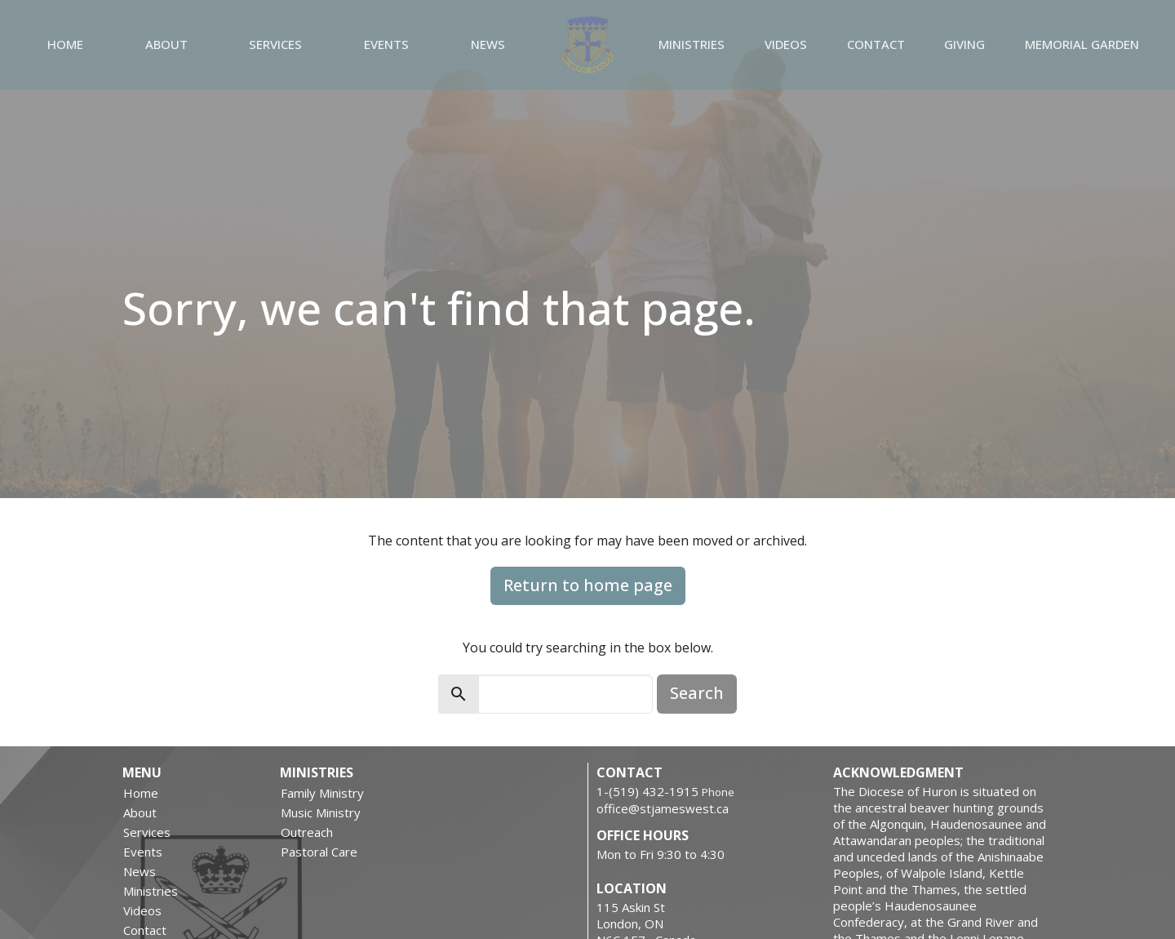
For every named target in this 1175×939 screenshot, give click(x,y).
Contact (876, 44)
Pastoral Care (319, 851)
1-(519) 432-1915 (647, 791)
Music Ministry (321, 812)
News (488, 44)
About (166, 44)
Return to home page (587, 585)
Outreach (307, 832)
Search (697, 693)
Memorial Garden (1082, 44)
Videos (786, 44)
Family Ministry (322, 793)
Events (386, 44)
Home (65, 44)
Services (275, 44)
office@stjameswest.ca (662, 808)
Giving (964, 44)
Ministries (691, 44)
